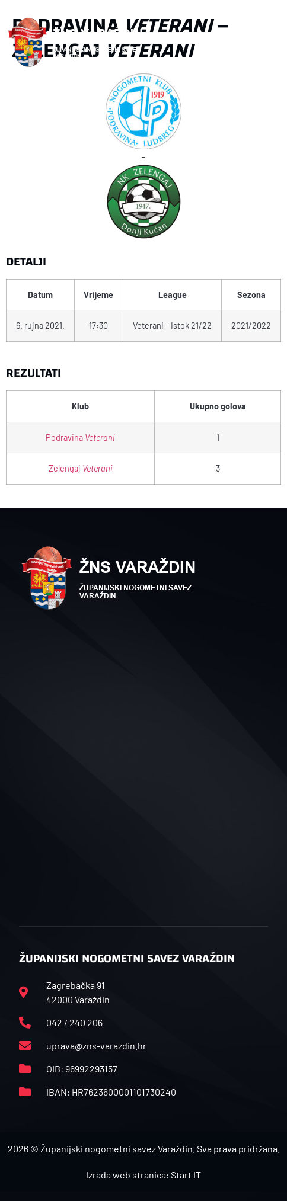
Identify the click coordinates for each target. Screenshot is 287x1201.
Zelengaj (81, 468)
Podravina (80, 438)
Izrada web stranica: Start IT (143, 1174)
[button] (267, 42)
